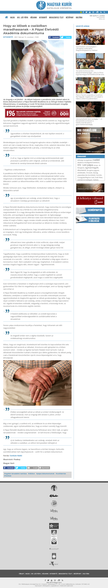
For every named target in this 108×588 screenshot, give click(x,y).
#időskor (31, 474)
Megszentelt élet (56, 17)
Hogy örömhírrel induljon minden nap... (89, 133)
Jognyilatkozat (55, 586)
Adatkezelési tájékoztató (66, 586)
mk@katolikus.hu (69, 584)
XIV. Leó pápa (22, 17)
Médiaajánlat (46, 586)
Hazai (12, 17)
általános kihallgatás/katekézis (88, 162)
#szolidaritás (61, 474)
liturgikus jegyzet (93, 170)
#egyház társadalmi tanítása (15, 474)
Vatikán (95, 180)
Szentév (99, 175)
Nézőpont (70, 17)
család (96, 159)
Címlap (21, 574)
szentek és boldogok (84, 180)
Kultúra (79, 17)
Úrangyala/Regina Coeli (85, 177)
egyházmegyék (91, 167)
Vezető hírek (82, 26)
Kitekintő (43, 17)
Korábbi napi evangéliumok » (95, 151)
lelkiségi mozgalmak (84, 160)
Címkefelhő (81, 156)
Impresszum (38, 586)
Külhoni (33, 17)
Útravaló (89, 173)
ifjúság (95, 173)
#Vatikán (7, 476)
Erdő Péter (99, 177)
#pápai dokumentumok (45, 474)
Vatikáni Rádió (16, 455)
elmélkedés (81, 173)
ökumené (81, 170)
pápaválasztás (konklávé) (86, 175)
